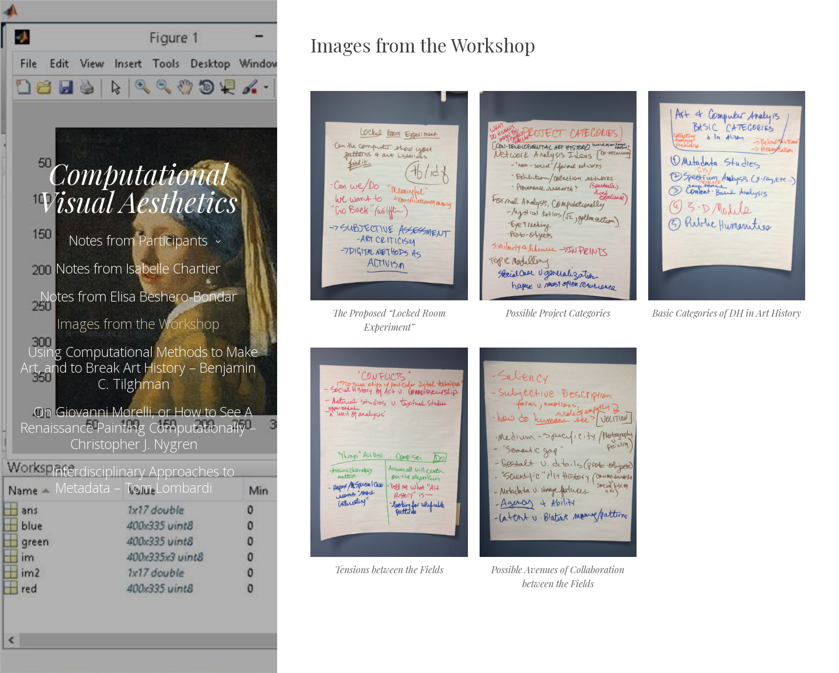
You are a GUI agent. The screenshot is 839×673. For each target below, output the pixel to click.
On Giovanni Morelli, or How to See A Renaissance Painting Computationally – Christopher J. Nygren (138, 427)
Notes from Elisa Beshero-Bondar (138, 296)
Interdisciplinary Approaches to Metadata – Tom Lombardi (143, 479)
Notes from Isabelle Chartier (138, 268)
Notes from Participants (138, 240)
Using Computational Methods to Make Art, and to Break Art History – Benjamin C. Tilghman (139, 367)
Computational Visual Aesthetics (138, 187)
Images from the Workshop (138, 323)
